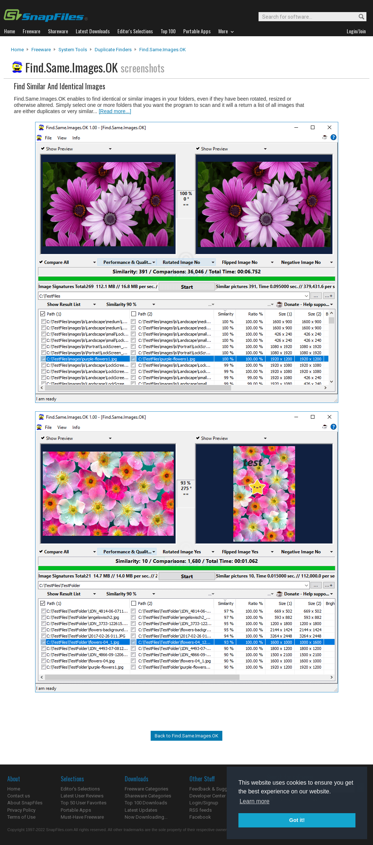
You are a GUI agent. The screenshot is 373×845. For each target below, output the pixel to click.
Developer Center (207, 796)
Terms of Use (21, 817)
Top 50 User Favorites (83, 802)
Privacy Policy (21, 810)
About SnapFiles (24, 802)
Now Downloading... (146, 817)
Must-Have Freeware (82, 817)
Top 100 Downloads (146, 802)
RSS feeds (200, 810)
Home (17, 49)
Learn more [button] (255, 801)
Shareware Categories (148, 796)
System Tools (73, 49)
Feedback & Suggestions (216, 789)
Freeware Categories (146, 789)
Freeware (41, 49)
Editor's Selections (80, 789)
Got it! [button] (297, 820)
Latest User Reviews (82, 796)
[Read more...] (115, 111)
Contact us (18, 796)
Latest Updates (141, 810)
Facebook (200, 817)
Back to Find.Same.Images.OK (186, 736)
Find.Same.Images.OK (162, 49)
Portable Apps (76, 810)
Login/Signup (203, 802)
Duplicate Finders (113, 49)
